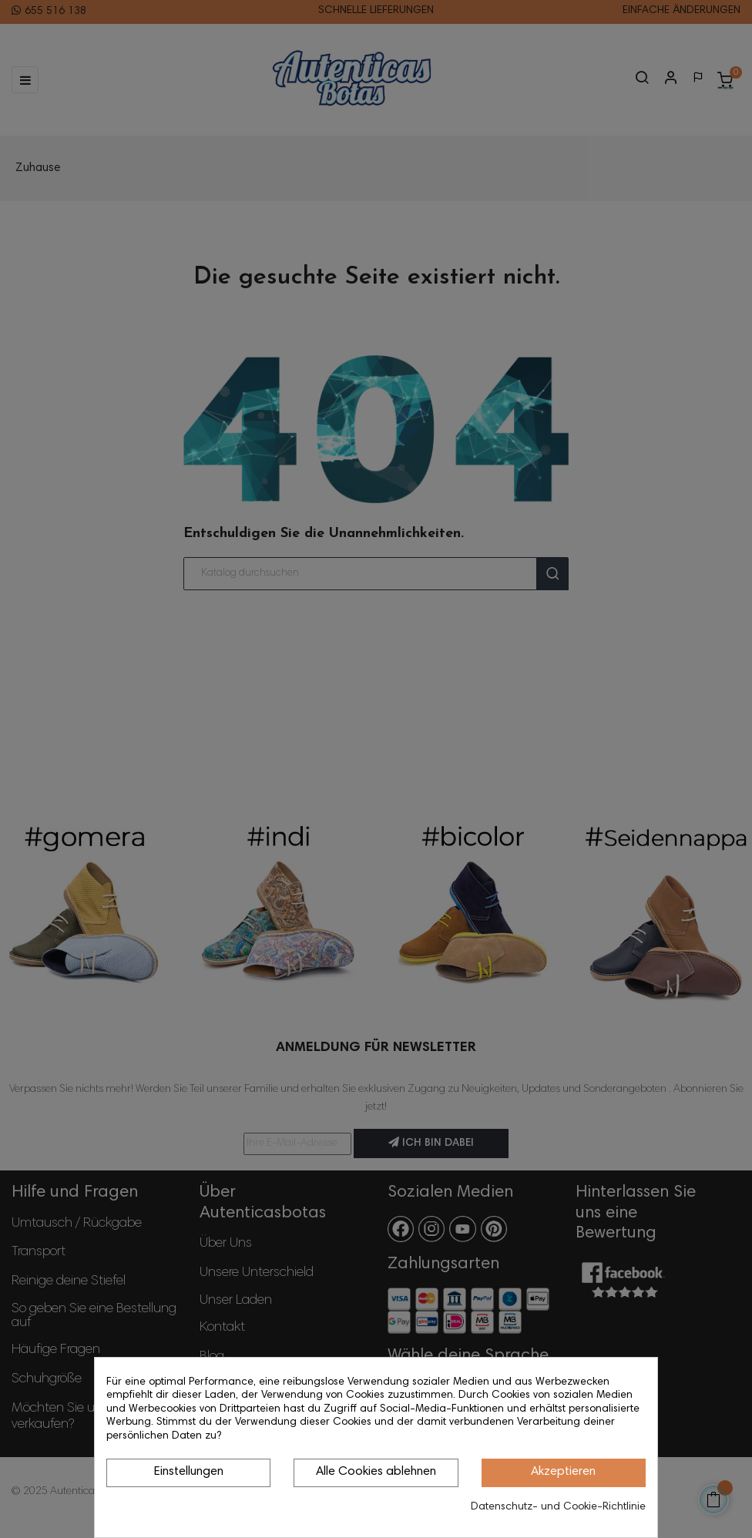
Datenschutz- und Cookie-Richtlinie (558, 1507)
